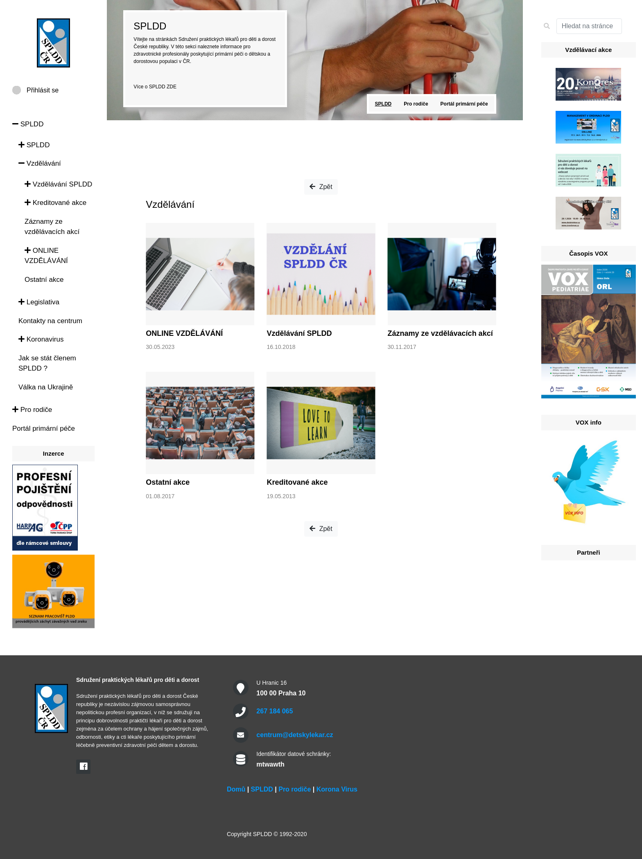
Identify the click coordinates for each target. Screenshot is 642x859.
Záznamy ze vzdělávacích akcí (440, 333)
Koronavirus (40, 339)
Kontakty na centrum (50, 321)
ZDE (171, 87)
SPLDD (27, 124)
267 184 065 (274, 711)
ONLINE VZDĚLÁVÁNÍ (184, 333)
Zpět (321, 186)
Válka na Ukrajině (45, 387)
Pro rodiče (32, 410)
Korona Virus (336, 789)
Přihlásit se (43, 90)
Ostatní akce (44, 279)
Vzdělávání (39, 163)
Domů (236, 789)
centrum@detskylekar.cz (294, 734)
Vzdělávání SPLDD (58, 184)
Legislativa (38, 302)
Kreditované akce (55, 203)
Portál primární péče (43, 428)
